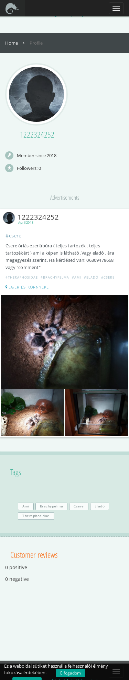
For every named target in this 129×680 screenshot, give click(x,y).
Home (15, 43)
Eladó (100, 506)
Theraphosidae (36, 516)
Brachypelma (51, 506)
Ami (25, 506)
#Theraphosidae (22, 277)
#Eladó (91, 277)
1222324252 (32, 217)
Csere (79, 506)
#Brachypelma (55, 277)
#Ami (76, 277)
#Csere (108, 277)
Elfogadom (70, 673)
